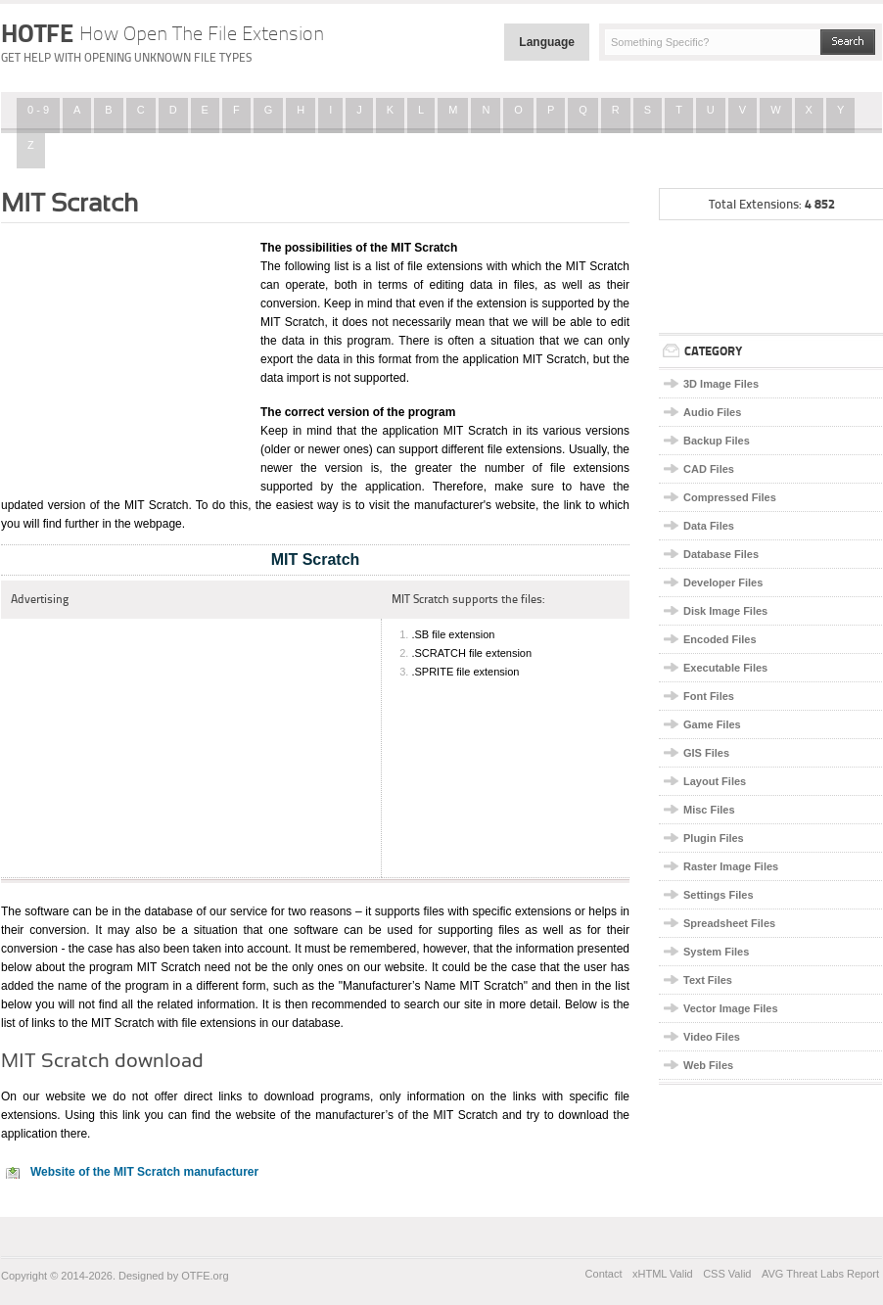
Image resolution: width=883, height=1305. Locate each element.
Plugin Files (713, 838)
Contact (604, 1274)
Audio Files (712, 412)
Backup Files (716, 440)
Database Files (721, 554)
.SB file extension (452, 634)
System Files (716, 951)
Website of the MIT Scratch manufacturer (144, 1172)
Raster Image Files (730, 866)
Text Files (707, 980)
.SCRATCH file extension (471, 653)
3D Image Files (721, 384)
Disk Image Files (725, 611)
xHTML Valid (662, 1274)
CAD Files (708, 469)
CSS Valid (727, 1274)
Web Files (708, 1065)
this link (120, 1115)
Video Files (711, 1037)
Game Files (712, 724)
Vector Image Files (730, 1008)
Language (547, 42)
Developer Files (723, 582)
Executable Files (725, 668)
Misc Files (709, 810)
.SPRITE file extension (465, 671)
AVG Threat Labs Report (820, 1274)
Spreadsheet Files (729, 923)
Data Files (708, 526)
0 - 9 (38, 110)
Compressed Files (729, 497)
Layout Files (714, 781)
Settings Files (718, 895)
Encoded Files (720, 639)
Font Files (708, 696)
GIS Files (706, 753)
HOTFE (162, 33)
